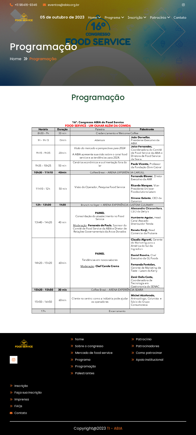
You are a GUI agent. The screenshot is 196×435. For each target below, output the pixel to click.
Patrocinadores (147, 346)
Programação (85, 366)
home (79, 339)
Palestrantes (84, 373)
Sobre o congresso (89, 346)
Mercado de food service (94, 353)
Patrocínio (160, 17)
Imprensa (21, 399)
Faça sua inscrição (28, 392)
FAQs (18, 406)
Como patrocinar (149, 353)
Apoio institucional (149, 359)
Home (94, 17)
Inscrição (137, 17)
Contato (180, 17)
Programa (114, 17)
